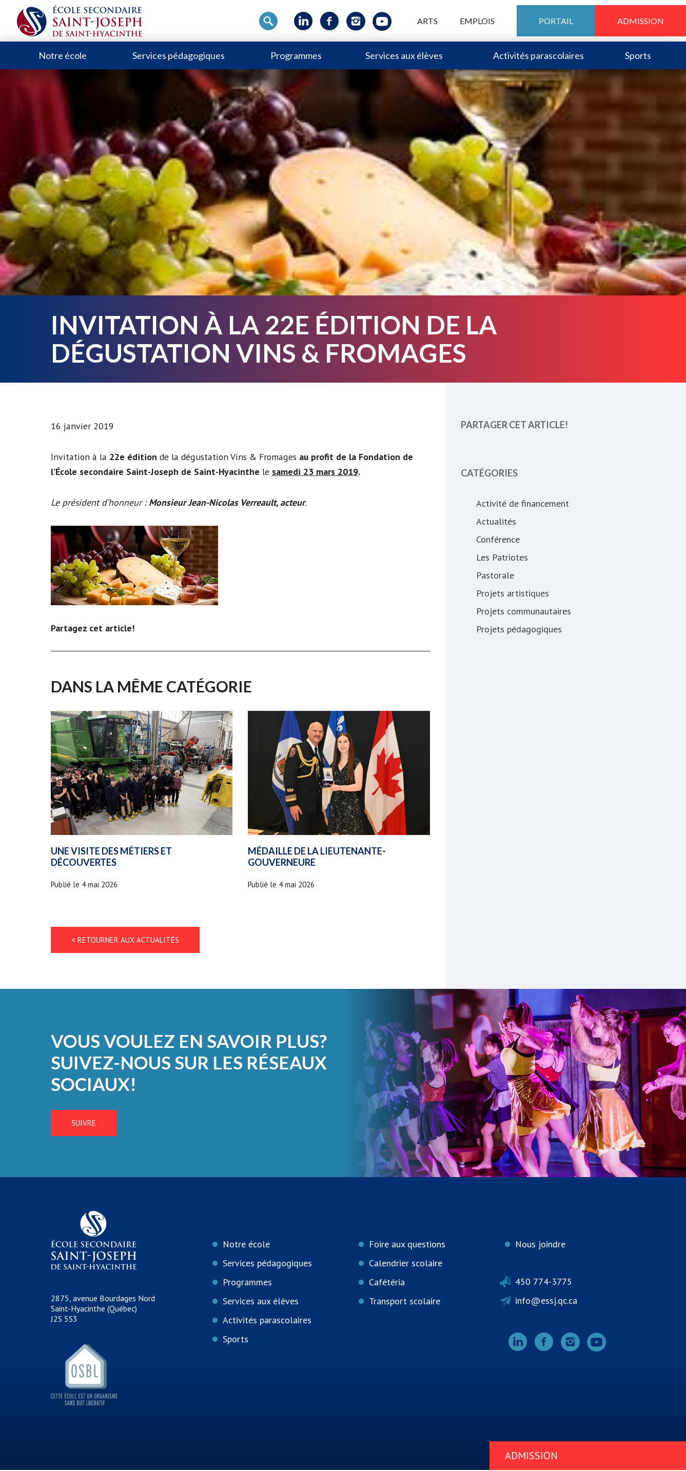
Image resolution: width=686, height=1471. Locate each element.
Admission (640, 21)
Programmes (296, 55)
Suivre (42, 1124)
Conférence (498, 539)
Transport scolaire (404, 1302)
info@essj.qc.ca (546, 1301)
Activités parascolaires (538, 55)
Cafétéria (387, 1283)
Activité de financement (522, 503)
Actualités (496, 521)
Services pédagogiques (178, 55)
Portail (556, 21)
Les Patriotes (502, 557)
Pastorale (495, 575)
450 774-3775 (543, 1282)
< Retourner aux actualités (125, 941)
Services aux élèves (404, 55)
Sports (638, 55)
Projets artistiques (512, 593)
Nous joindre (540, 1245)
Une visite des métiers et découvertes (111, 857)
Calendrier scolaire (405, 1264)
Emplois (477, 21)
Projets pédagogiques (519, 629)
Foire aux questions (407, 1245)
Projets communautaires (523, 611)
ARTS (427, 21)
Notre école (62, 55)
